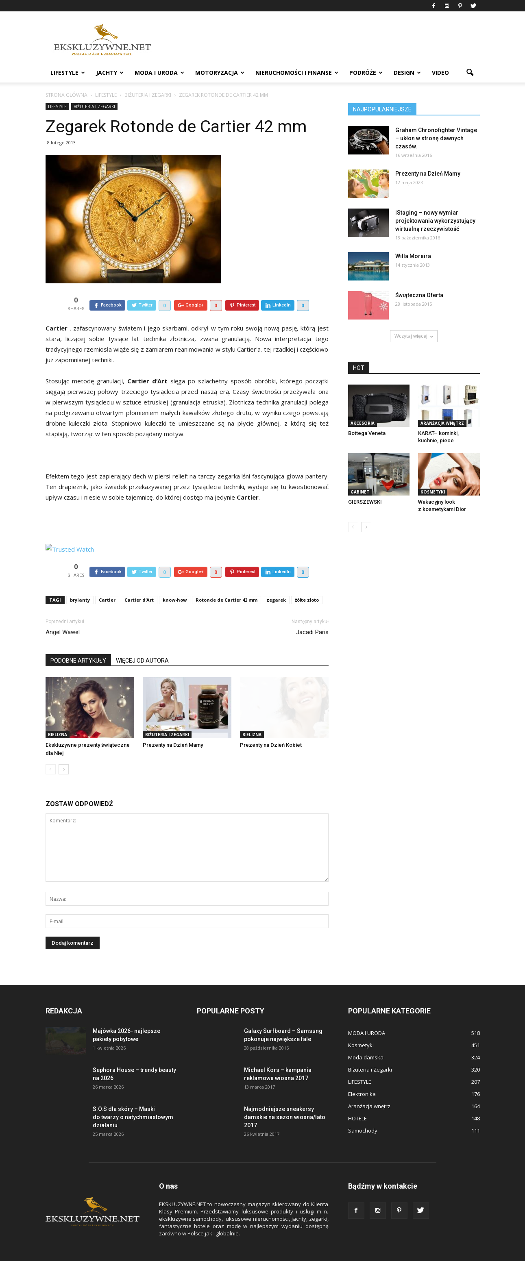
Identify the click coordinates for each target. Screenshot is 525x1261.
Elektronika (362, 1075)
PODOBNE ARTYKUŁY (78, 642)
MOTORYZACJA (219, 72)
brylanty (80, 581)
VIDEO (440, 72)
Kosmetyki (432, 492)
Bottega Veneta (367, 433)
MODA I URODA (159, 72)
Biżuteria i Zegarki (94, 106)
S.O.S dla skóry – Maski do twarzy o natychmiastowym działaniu (133, 1098)
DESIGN (407, 72)
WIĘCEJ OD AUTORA (142, 642)
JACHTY (110, 72)
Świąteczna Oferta (419, 295)
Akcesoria (363, 423)
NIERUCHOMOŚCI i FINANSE (296, 72)
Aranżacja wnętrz (442, 423)
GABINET (360, 492)
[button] (470, 73)
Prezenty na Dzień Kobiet (271, 726)
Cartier (107, 581)
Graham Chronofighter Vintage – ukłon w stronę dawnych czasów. (436, 138)
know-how (175, 581)
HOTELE (357, 1099)
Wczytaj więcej (413, 336)
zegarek (276, 581)
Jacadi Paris (312, 613)
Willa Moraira (413, 256)
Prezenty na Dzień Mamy (173, 726)
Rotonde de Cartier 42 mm (226, 581)
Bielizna (57, 716)
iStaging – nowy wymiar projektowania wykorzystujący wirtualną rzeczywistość (435, 220)
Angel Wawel (63, 613)
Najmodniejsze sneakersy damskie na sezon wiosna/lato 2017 (284, 1098)
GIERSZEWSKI (365, 502)
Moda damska (365, 1038)
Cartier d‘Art (139, 581)
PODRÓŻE (366, 72)
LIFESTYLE (67, 72)
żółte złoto (307, 581)
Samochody (362, 1111)
